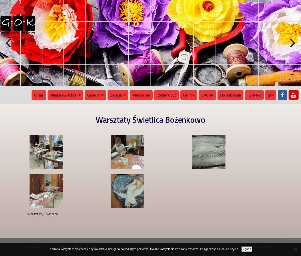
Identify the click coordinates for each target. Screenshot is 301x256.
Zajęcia (116, 95)
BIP (271, 95)
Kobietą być (166, 95)
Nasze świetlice (64, 95)
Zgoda (247, 249)
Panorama (141, 95)
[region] (150, 43)
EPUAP (207, 95)
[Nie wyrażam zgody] (295, 249)
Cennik (189, 95)
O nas (39, 95)
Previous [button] (9, 43)
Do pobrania (230, 95)
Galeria (93, 95)
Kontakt (254, 95)
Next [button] (292, 43)
